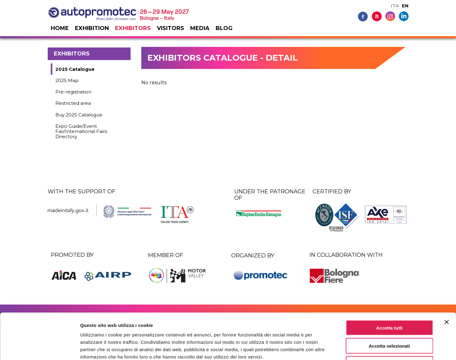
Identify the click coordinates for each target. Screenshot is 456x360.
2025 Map (67, 80)
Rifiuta (389, 321)
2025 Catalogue (75, 69)
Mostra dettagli (321, 348)
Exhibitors (133, 28)
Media (199, 28)
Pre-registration (73, 92)
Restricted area (73, 103)
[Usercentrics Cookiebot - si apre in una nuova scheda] (39, 348)
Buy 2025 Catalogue (78, 115)
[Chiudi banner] (446, 279)
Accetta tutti (389, 284)
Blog (224, 28)
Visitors (170, 28)
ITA (395, 6)
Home (60, 28)
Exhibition (92, 28)
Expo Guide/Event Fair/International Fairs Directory (81, 131)
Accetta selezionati (389, 302)
